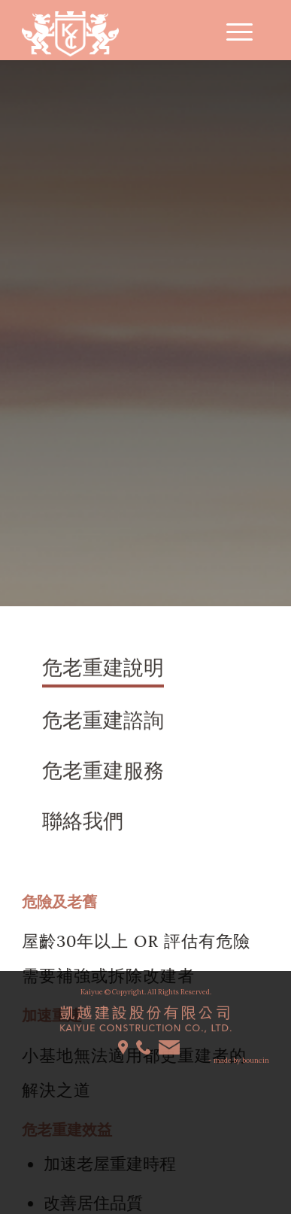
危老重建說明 (103, 668)
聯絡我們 (82, 822)
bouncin (255, 1060)
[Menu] (232, 30)
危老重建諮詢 (103, 722)
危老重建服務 (103, 772)
